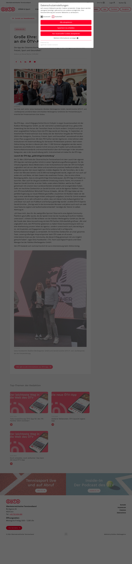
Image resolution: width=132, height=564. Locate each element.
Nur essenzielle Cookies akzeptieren (66, 33)
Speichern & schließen (66, 28)
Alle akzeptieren (66, 22)
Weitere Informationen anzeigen (66, 38)
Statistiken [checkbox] (58, 17)
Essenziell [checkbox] (46, 17)
